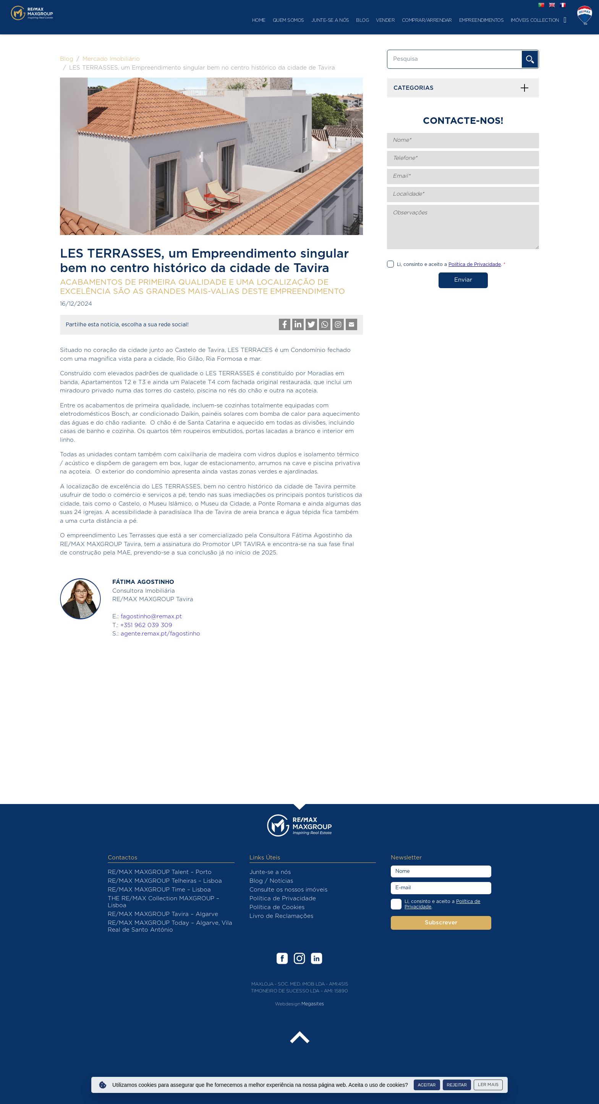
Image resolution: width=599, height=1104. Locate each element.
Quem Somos (229, 20)
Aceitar (427, 1085)
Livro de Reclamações (281, 916)
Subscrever (441, 923)
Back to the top (299, 1038)
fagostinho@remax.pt (151, 616)
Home (200, 20)
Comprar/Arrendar (368, 20)
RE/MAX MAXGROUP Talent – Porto (160, 872)
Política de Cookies (276, 907)
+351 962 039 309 (146, 625)
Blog (303, 20)
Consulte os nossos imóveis (288, 890)
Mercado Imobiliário (111, 59)
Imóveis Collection (476, 20)
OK (530, 59)
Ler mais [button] (488, 1085)
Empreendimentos (422, 20)
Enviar (463, 280)
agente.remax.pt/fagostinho (160, 634)
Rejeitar (457, 1085)
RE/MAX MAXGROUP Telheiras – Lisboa (165, 881)
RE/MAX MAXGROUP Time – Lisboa (159, 890)
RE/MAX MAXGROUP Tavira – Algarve (163, 914)
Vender (326, 20)
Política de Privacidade (282, 898)
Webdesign (287, 1003)
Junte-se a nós (271, 20)
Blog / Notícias (271, 881)
